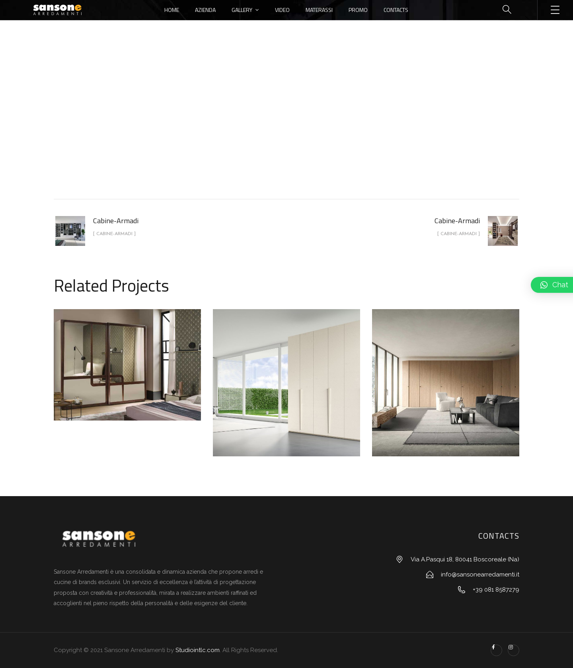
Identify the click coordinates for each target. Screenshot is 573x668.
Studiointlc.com (197, 650)
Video (282, 10)
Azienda (205, 10)
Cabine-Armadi (295, 133)
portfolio (249, 133)
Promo (358, 10)
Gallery (242, 10)
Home (171, 10)
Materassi (319, 10)
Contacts (396, 10)
